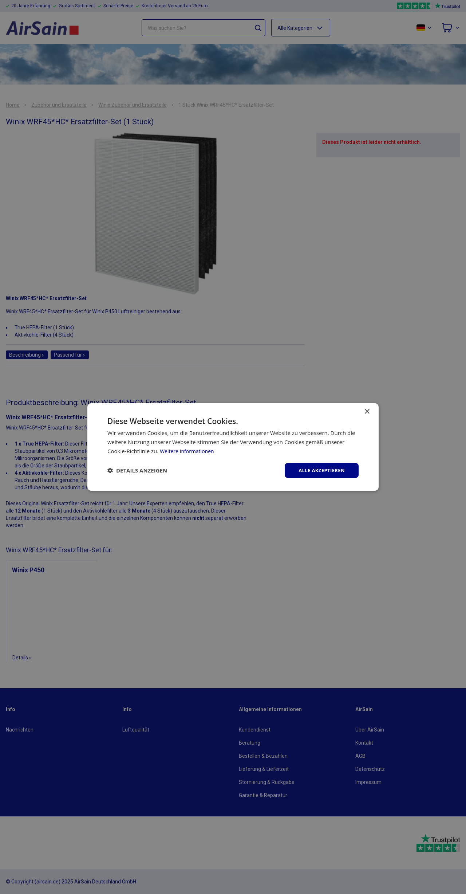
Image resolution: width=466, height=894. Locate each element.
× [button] (367, 411)
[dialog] (233, 447)
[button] (137, 470)
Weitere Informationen (189, 450)
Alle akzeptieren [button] (320, 470)
